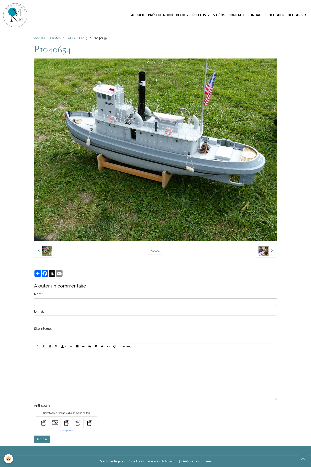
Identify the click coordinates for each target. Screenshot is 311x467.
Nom (37, 294)
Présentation (160, 15)
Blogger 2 (297, 15)
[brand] (16, 15)
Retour (155, 250)
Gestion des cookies (196, 461)
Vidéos (219, 15)
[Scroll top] (303, 459)
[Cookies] (8, 458)
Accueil (138, 15)
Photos (199, 15)
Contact (236, 15)
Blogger (277, 15)
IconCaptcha (66, 431)
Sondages (256, 15)
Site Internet (43, 329)
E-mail (39, 311)
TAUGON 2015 (77, 38)
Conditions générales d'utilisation (153, 461)
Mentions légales (112, 461)
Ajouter (42, 439)
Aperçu (125, 346)
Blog (181, 15)
